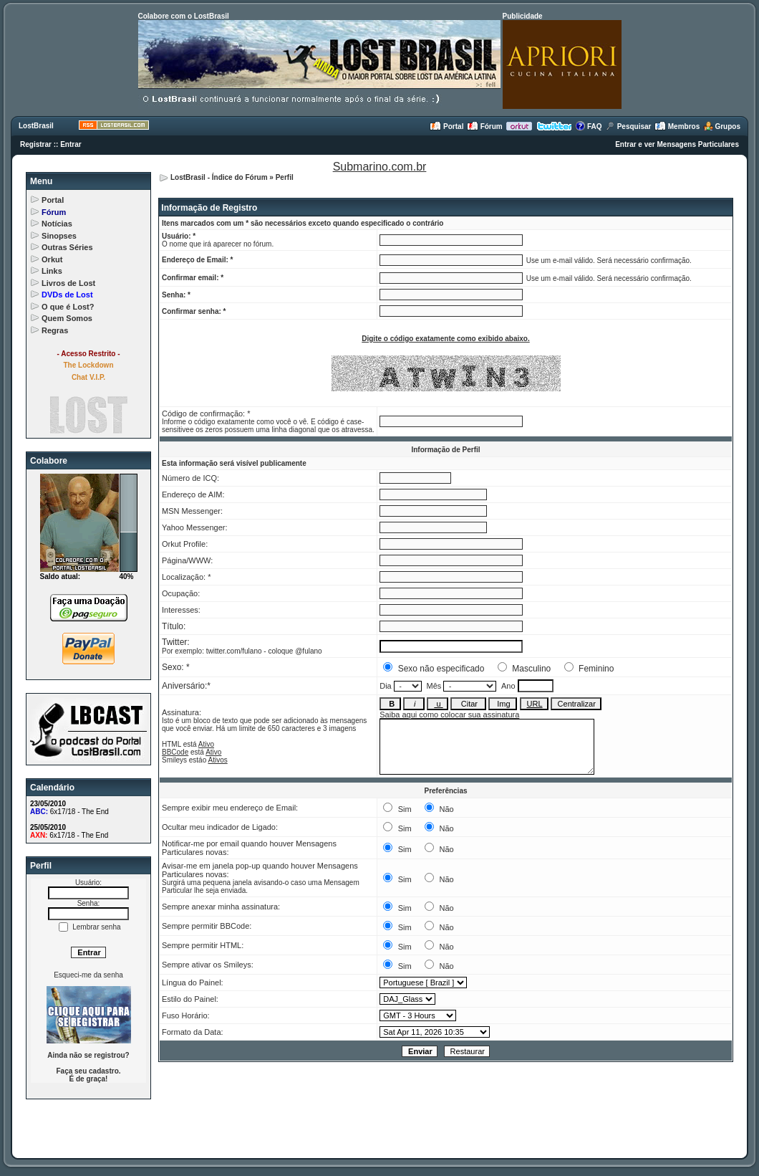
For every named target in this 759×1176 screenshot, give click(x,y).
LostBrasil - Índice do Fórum (219, 177)
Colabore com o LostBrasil (183, 16)
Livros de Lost (68, 283)
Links (52, 271)
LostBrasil (36, 126)
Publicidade (523, 16)
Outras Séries (67, 247)
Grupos (721, 126)
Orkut (52, 259)
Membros (677, 126)
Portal (446, 126)
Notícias (57, 223)
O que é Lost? (68, 306)
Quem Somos (67, 318)
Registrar (36, 144)
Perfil (285, 177)
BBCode (175, 752)
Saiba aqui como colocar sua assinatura (449, 714)
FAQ (588, 126)
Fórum (485, 126)
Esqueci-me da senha (88, 975)
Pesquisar (628, 126)
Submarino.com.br (380, 167)
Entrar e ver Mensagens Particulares (677, 144)
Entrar (70, 144)
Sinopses (59, 235)
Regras (55, 330)
